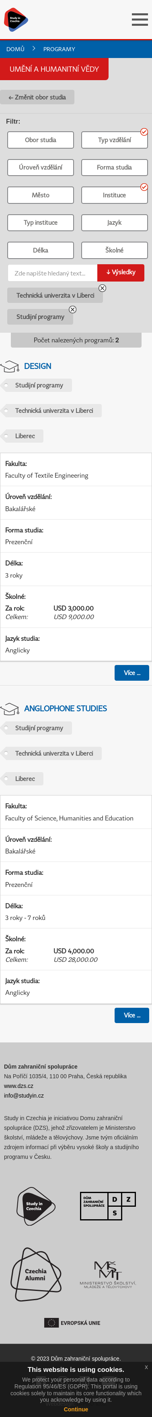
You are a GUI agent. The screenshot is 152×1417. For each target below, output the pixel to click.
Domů (15, 49)
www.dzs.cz (18, 1086)
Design (37, 366)
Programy (59, 49)
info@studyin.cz (24, 1095)
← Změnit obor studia (37, 97)
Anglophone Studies (65, 708)
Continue (76, 1409)
